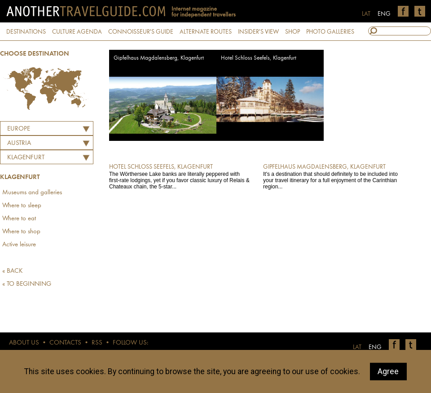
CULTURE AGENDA (77, 32)
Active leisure (19, 244)
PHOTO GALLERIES (330, 32)
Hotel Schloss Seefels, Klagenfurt (258, 58)
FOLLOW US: (130, 343)
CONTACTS (65, 343)
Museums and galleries (32, 192)
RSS (97, 343)
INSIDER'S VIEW (258, 32)
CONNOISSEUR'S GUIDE (140, 32)
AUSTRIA (19, 143)
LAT (366, 14)
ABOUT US (24, 343)
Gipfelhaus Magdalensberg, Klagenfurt (159, 58)
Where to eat (19, 218)
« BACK (12, 271)
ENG (384, 14)
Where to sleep (21, 205)
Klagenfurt (25, 157)
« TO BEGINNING (26, 284)
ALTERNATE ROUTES (206, 32)
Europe (18, 129)
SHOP (292, 32)
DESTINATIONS (26, 32)
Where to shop (21, 231)
